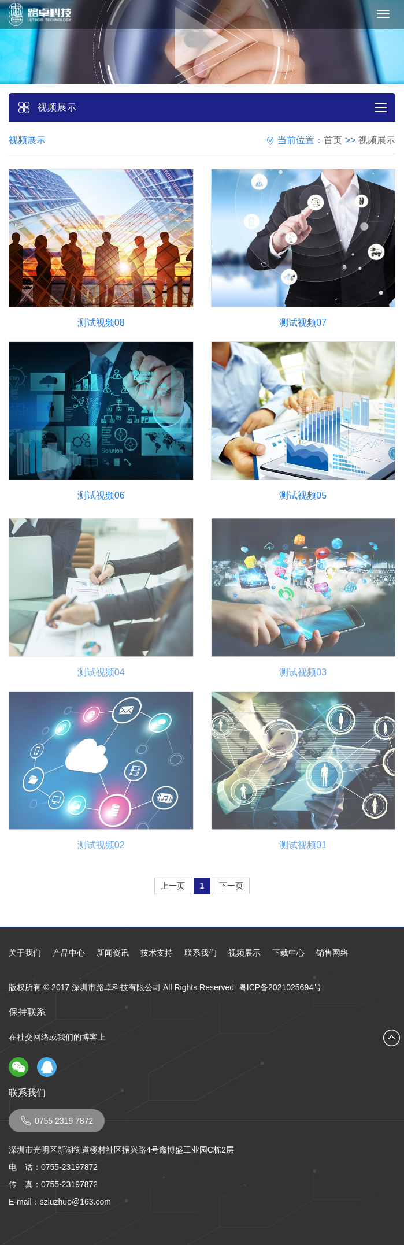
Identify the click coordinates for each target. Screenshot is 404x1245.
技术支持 (156, 952)
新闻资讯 (113, 952)
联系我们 (200, 952)
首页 (333, 140)
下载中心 (288, 952)
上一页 (173, 885)
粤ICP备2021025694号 (280, 987)
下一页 (231, 885)
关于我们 (25, 952)
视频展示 (376, 140)
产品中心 (69, 952)
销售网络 (332, 952)
